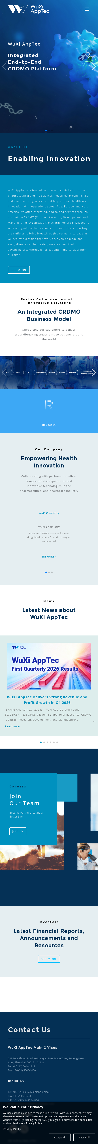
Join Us (18, 831)
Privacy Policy (12, 1129)
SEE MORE (19, 270)
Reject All (84, 1137)
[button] (41, 742)
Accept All (59, 1137)
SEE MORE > (49, 556)
